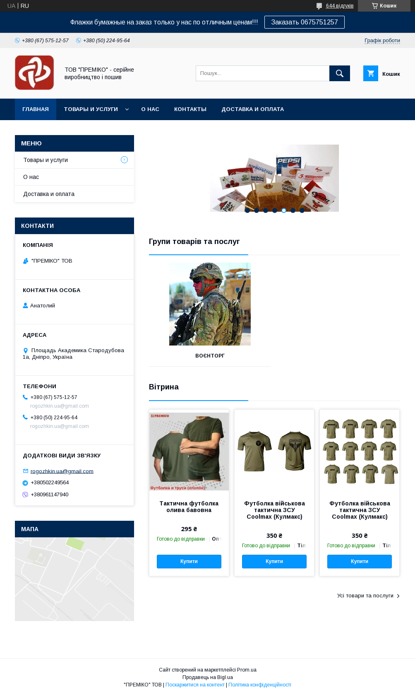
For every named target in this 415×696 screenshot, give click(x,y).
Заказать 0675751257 (304, 22)
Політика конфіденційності (259, 685)
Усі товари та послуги (365, 595)
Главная (35, 109)
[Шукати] (339, 73)
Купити (189, 561)
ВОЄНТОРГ (210, 356)
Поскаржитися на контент (195, 685)
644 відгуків (340, 6)
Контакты (190, 109)
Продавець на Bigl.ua (207, 677)
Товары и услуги (91, 109)
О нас (150, 109)
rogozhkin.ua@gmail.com (62, 471)
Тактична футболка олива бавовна (188, 506)
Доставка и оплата (252, 109)
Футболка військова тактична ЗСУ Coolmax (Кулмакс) (274, 510)
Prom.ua (247, 670)
